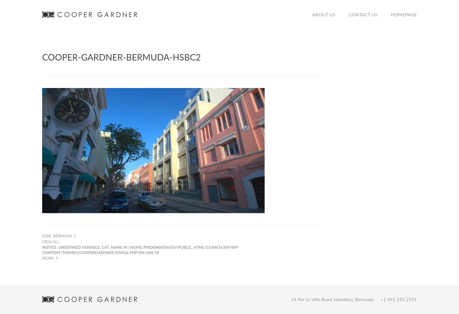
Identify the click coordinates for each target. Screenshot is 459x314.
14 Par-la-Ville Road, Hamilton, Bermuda (332, 299)
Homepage (404, 14)
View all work (140, 249)
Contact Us (363, 14)
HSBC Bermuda (59, 236)
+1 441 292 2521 (399, 299)
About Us (323, 14)
